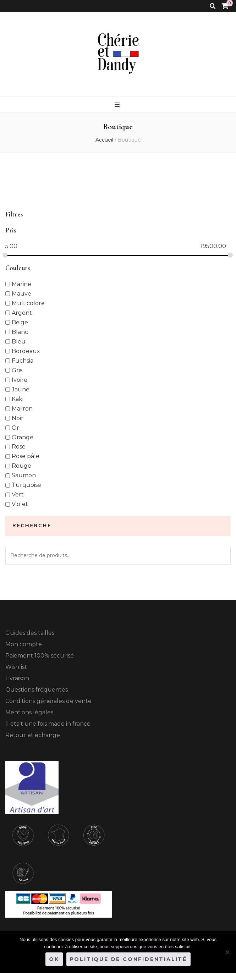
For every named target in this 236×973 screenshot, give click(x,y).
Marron (22, 408)
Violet (20, 504)
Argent (22, 312)
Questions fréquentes (36, 689)
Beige (20, 322)
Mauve (21, 293)
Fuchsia (22, 360)
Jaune (20, 389)
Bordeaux (26, 350)
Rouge (21, 465)
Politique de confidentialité (128, 959)
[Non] (227, 952)
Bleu (19, 341)
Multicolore (28, 302)
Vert (18, 494)
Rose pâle (25, 456)
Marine (21, 283)
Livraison (17, 678)
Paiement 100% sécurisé (39, 655)
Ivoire (19, 379)
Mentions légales (29, 712)
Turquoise (26, 485)
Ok (54, 959)
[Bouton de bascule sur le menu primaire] (118, 105)
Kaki (17, 398)
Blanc (20, 331)
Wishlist (16, 667)
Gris (17, 370)
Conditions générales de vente (48, 701)
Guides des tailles (29, 633)
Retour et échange (32, 735)
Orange (22, 437)
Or (15, 427)
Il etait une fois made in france (47, 723)
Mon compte (23, 644)
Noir (17, 417)
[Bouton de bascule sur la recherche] (212, 6)
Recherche (221, 555)
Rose (19, 446)
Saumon (24, 475)
